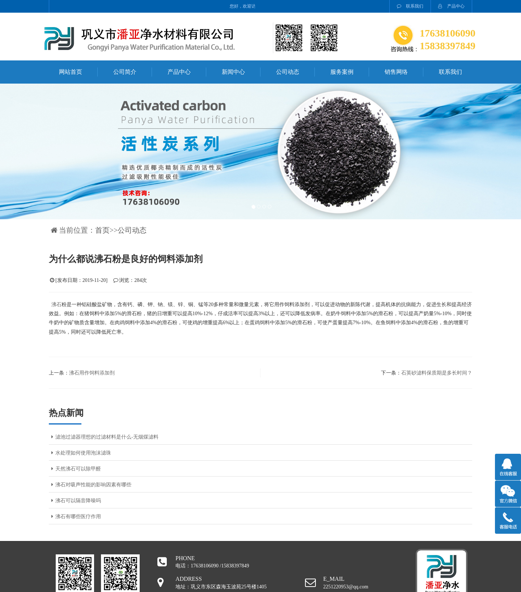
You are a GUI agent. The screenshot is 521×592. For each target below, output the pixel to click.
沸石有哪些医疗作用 (75, 516)
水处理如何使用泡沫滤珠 (80, 453)
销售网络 (396, 72)
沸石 (56, 304)
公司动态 (287, 72)
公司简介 (124, 72)
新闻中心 (233, 72)
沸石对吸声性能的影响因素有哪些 (90, 484)
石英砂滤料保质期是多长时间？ (436, 373)
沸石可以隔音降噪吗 (75, 500)
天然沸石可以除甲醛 (75, 469)
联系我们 (410, 6)
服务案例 (341, 72)
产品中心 (451, 6)
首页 (102, 230)
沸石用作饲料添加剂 (92, 373)
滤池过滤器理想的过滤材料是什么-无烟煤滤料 (103, 437)
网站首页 (70, 72)
